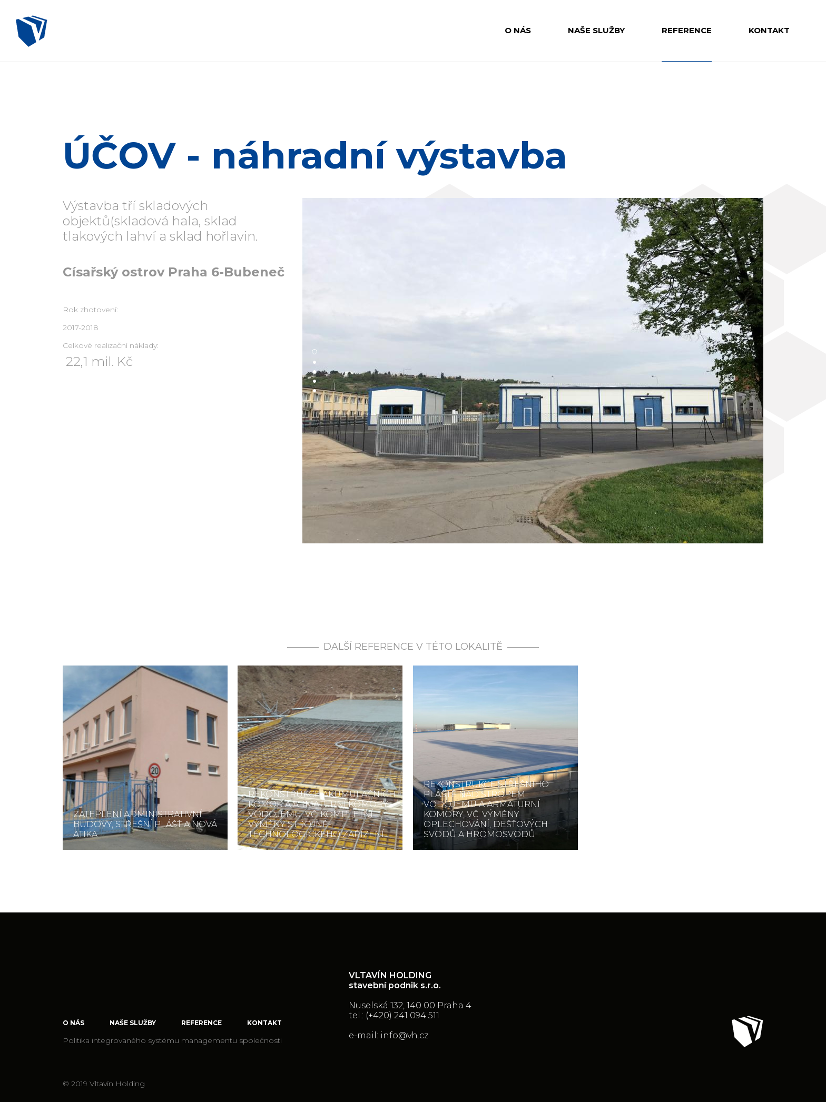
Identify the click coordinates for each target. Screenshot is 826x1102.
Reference (687, 30)
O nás (518, 30)
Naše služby (596, 30)
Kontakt (769, 30)
